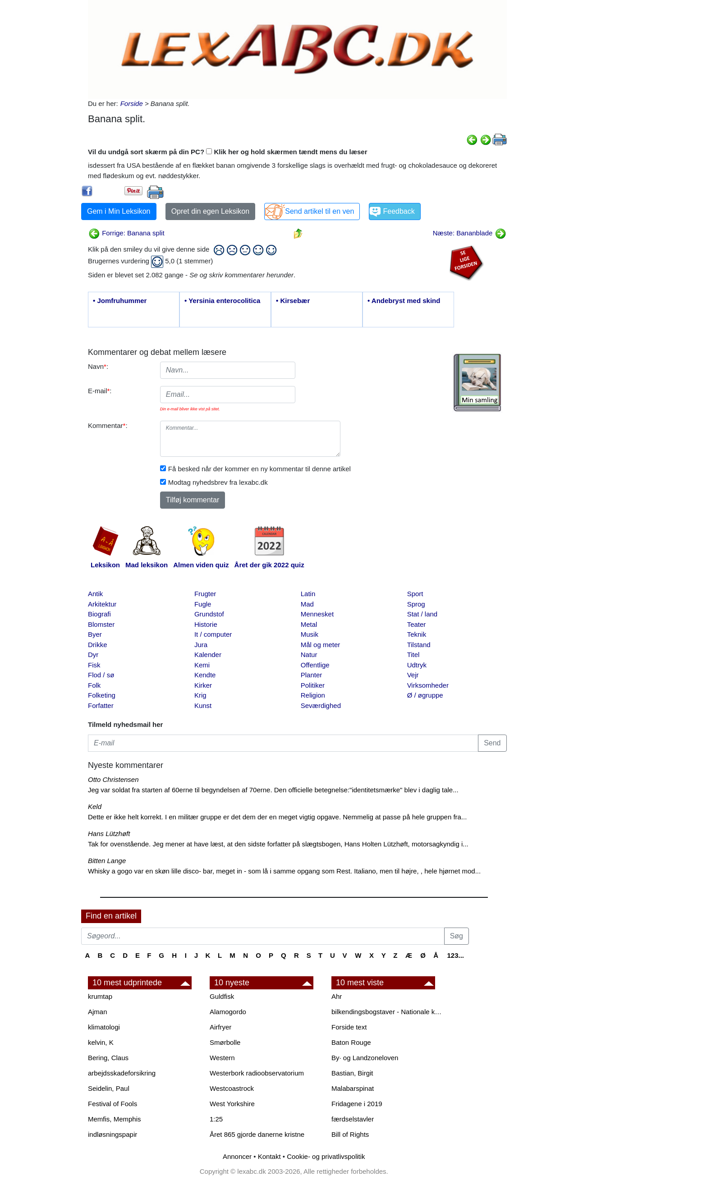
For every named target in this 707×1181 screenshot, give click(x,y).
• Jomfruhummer (120, 300)
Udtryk (417, 665)
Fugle (202, 604)
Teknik (417, 634)
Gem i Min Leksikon (119, 211)
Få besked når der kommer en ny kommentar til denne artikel (259, 469)
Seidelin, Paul (108, 1088)
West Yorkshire (232, 1103)
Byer (95, 634)
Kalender (207, 654)
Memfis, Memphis (114, 1119)
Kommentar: (108, 425)
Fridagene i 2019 (356, 1103)
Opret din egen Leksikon (210, 211)
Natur (309, 654)
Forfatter (101, 705)
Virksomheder (428, 685)
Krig (200, 695)
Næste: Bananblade (469, 233)
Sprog (416, 604)
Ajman (97, 1012)
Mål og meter (320, 644)
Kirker (203, 685)
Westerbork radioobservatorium (257, 1073)
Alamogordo (228, 1012)
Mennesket (317, 614)
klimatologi (104, 1027)
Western (222, 1058)
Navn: (98, 366)
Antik (95, 593)
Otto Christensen (113, 779)
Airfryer (220, 1027)
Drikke (97, 644)
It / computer (213, 634)
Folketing (101, 695)
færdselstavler (352, 1119)
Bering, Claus (108, 1058)
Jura (200, 644)
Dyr (93, 654)
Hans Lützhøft (109, 833)
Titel (413, 654)
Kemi (202, 665)
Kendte (205, 675)
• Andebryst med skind (403, 300)
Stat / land (422, 614)
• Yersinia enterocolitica (222, 300)
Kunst (202, 705)
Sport (415, 593)
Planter (311, 675)
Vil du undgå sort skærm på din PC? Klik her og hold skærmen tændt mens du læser (227, 152)
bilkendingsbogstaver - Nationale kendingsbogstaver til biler (387, 1012)
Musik (309, 634)
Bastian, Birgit (352, 1073)
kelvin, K (101, 1042)
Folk (94, 685)
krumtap (100, 996)
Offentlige (315, 665)
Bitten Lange (107, 860)
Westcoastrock (232, 1088)
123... (455, 955)
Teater (416, 624)
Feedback (398, 211)
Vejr (413, 675)
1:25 (216, 1119)
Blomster (101, 624)
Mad (307, 604)
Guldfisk (222, 996)
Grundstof (209, 614)
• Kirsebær (293, 300)
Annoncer (237, 1156)
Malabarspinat (352, 1088)
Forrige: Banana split (126, 233)
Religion (313, 695)
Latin (308, 593)
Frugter (205, 593)
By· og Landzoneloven (364, 1058)
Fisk (94, 665)
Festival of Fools (112, 1103)
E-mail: (100, 391)
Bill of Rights (350, 1134)
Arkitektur (102, 604)
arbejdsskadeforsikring (122, 1073)
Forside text (349, 1027)
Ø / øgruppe (425, 695)
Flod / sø (101, 675)
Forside (131, 103)
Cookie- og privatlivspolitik (326, 1156)
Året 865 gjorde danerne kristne (257, 1134)
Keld (94, 806)
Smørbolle (225, 1042)
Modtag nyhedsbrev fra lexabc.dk (218, 482)
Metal (309, 624)
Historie (205, 624)
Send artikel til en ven (319, 211)
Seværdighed (321, 705)
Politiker (313, 685)
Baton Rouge (351, 1042)
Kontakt (269, 1156)
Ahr (336, 996)
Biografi (99, 614)
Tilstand (419, 644)
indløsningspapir (112, 1134)
